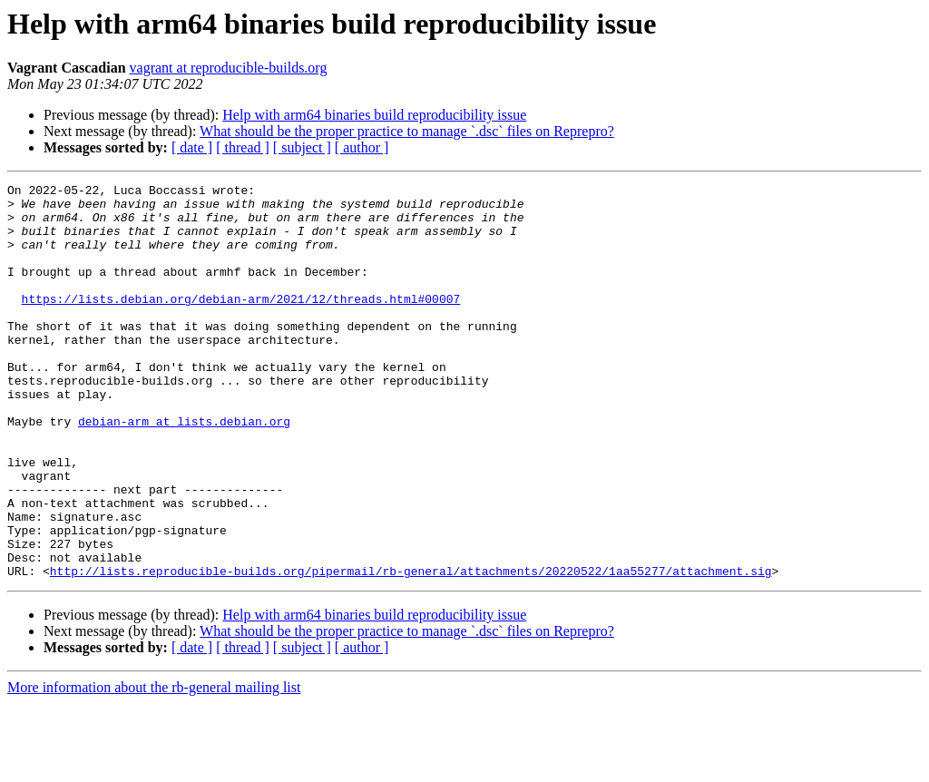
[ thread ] (242, 147)
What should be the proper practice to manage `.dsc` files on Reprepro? (407, 131)
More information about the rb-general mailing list (153, 766)
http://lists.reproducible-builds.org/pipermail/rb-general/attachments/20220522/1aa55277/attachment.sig (411, 649)
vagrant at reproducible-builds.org (229, 67)
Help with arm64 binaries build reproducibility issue (374, 114)
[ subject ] (302, 147)
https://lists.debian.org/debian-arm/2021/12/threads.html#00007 (241, 323)
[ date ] (191, 147)
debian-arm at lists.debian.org (184, 470)
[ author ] (362, 147)
